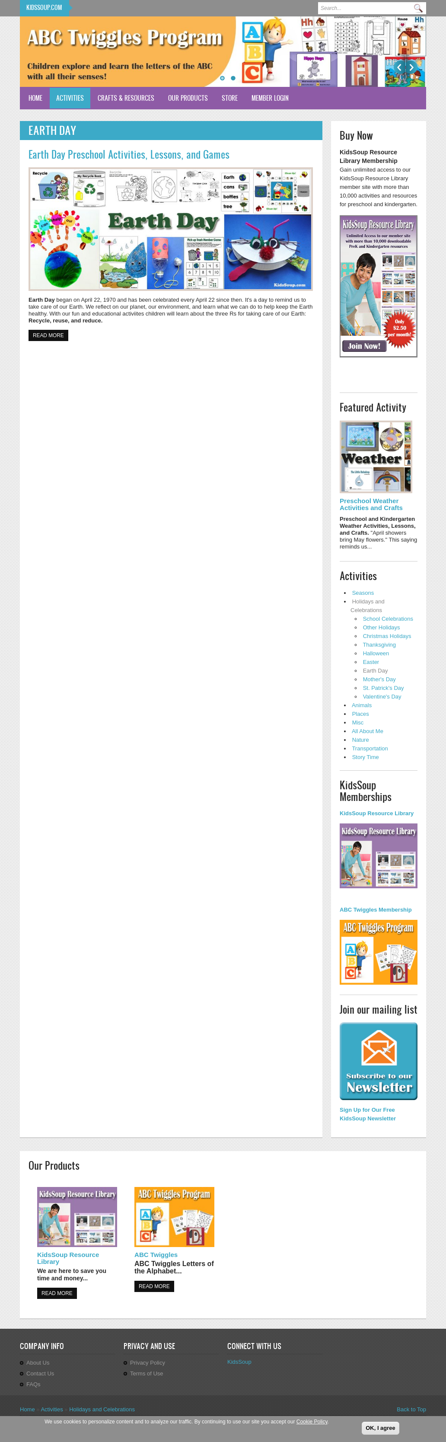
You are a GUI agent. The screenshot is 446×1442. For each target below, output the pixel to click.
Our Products (188, 97)
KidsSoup (239, 1362)
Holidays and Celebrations (102, 1409)
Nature (360, 740)
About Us (37, 1362)
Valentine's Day (382, 696)
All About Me (367, 731)
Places (360, 714)
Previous (399, 67)
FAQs (33, 1384)
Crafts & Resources (126, 97)
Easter (371, 662)
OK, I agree (380, 1428)
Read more (50, 334)
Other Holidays (381, 627)
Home (35, 97)
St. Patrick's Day (383, 688)
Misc (358, 722)
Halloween (376, 653)
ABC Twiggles (156, 1254)
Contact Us (40, 1373)
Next (411, 67)
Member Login (270, 97)
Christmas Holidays (387, 636)
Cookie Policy (312, 1422)
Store (230, 97)
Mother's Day (379, 679)
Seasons (363, 593)
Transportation (370, 748)
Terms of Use (146, 1373)
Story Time (365, 757)
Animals (362, 705)
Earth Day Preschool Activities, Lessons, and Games (129, 154)
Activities (70, 97)
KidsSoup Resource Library (68, 1258)
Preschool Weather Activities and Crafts (371, 504)
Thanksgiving (379, 644)
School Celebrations (388, 619)
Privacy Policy (147, 1362)
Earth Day (375, 670)
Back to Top (411, 1409)
